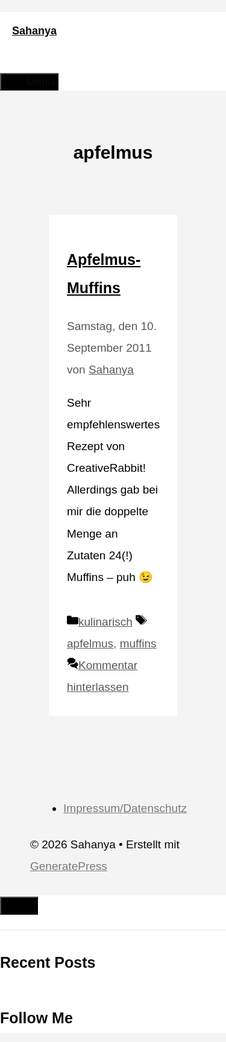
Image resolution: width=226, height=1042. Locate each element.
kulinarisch (105, 621)
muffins (138, 643)
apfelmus (90, 643)
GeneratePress (68, 866)
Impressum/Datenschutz (125, 808)
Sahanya (34, 31)
